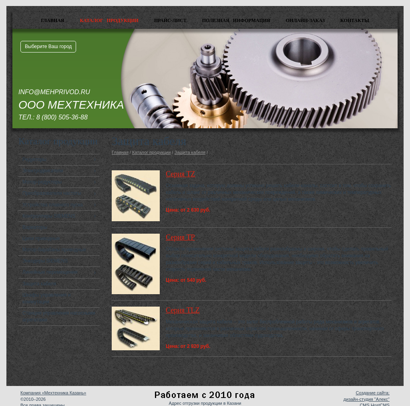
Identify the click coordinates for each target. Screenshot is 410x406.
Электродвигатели (42, 171)
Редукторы (34, 159)
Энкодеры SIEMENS (45, 261)
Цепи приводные (41, 238)
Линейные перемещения (50, 272)
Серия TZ (180, 174)
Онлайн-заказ (305, 20)
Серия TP (180, 237)
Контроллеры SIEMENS (48, 216)
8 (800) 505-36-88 (62, 117)
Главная (52, 20)
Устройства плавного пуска (52, 205)
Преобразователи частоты (51, 193)
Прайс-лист (170, 20)
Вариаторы (34, 227)
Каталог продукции (109, 20)
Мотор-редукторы (42, 182)
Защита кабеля (39, 284)
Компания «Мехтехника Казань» (53, 392)
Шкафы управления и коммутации (46, 298)
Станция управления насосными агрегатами (58, 316)
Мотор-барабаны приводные (54, 249)
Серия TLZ (183, 310)
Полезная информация (236, 20)
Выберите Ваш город (48, 46)
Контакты (354, 20)
